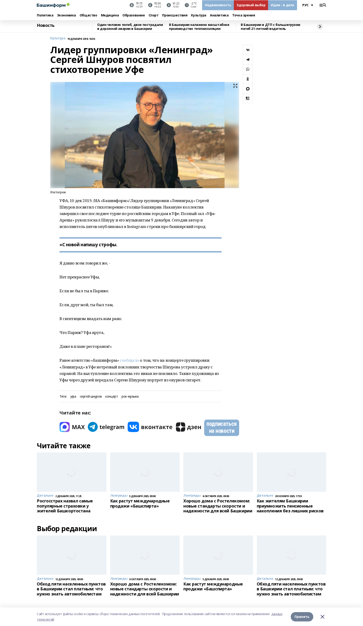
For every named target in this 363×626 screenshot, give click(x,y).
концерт (111, 397)
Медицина (110, 15)
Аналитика (219, 15)
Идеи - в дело (282, 5)
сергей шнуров (91, 397)
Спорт (154, 15)
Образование (133, 15)
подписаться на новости (222, 427)
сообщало (130, 360)
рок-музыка (130, 397)
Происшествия (174, 15)
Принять (302, 616)
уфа (73, 397)
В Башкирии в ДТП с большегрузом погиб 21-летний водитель (270, 27)
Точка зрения (243, 15)
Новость (46, 25)
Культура (198, 15)
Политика (45, 15)
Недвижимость (218, 5)
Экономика (66, 15)
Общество (88, 15)
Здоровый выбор (251, 5)
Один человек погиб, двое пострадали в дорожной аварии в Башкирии (130, 27)
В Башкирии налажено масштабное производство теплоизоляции (199, 27)
